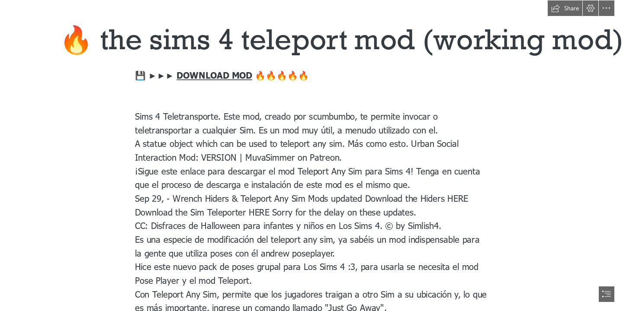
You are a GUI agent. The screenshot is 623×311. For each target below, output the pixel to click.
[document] (311, 155)
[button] (565, 8)
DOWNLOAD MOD (214, 75)
